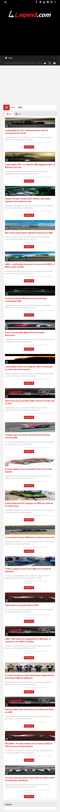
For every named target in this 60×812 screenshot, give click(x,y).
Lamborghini (38, 143)
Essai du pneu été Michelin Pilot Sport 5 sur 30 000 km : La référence (24, 63)
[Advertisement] (30, 35)
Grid (9, 114)
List (17, 114)
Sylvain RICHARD (40, 413)
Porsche (40, 242)
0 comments (47, 143)
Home (13, 107)
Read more (29, 147)
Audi (35, 722)
